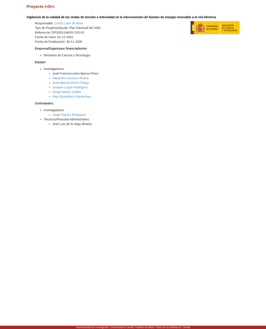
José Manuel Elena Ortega (70, 82)
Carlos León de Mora (69, 23)
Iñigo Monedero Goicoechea (71, 96)
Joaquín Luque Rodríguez (70, 87)
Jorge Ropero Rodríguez (69, 114)
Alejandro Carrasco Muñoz (70, 78)
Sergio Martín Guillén (66, 92)
